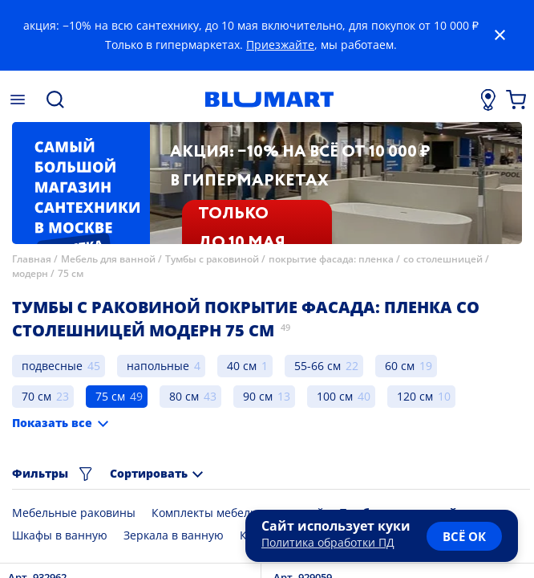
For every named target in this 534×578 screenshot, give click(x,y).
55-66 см (317, 365)
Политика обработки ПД (327, 542)
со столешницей (443, 259)
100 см (335, 396)
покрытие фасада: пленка (331, 259)
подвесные (52, 365)
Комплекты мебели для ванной (238, 512)
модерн (30, 273)
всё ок (464, 536)
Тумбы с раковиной (212, 259)
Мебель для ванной (108, 259)
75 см (70, 273)
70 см (36, 396)
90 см (258, 396)
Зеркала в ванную (173, 535)
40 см (242, 365)
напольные (158, 365)
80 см (184, 396)
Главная (31, 259)
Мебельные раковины (74, 512)
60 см (400, 365)
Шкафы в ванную (59, 535)
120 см (415, 396)
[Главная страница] (269, 99)
